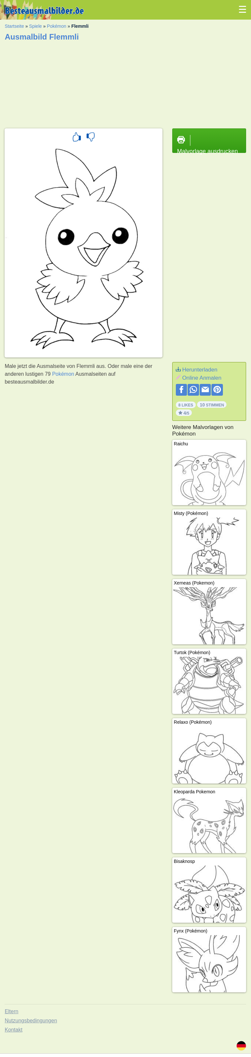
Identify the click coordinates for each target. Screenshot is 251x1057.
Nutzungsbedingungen (31, 1020)
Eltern (11, 1011)
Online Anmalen (201, 378)
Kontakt (13, 1029)
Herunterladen (199, 370)
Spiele (35, 26)
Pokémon (56, 26)
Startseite (14, 26)
